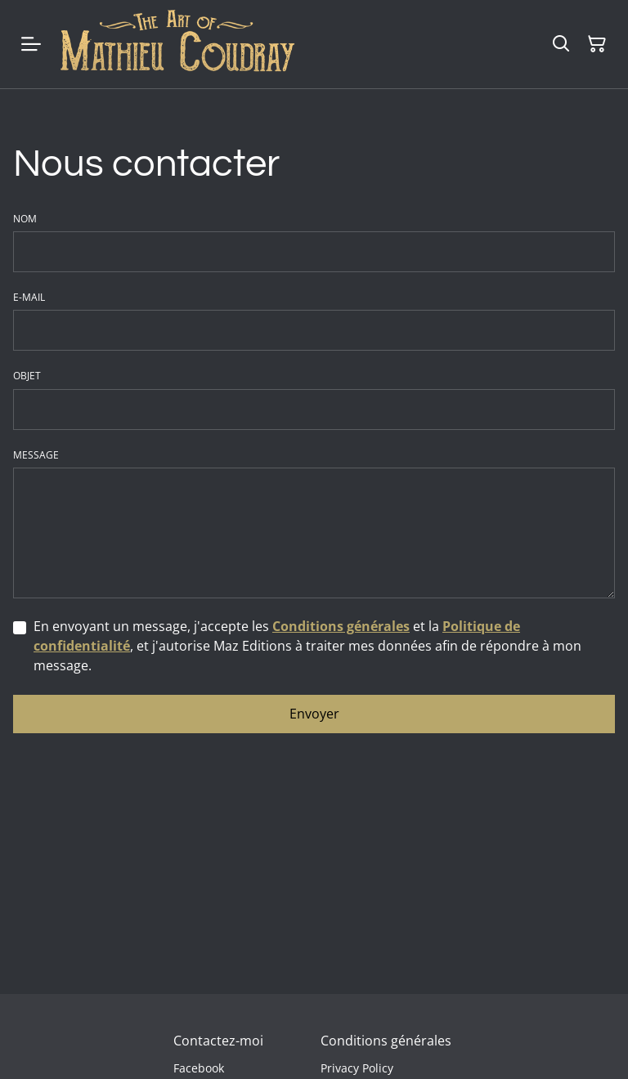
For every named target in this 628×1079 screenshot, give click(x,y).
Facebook (198, 1068)
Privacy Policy (357, 1068)
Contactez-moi (218, 1041)
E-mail (29, 297)
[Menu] (31, 44)
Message (36, 455)
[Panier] (597, 44)
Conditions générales (341, 626)
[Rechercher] (561, 44)
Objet (27, 376)
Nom (25, 219)
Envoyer (314, 714)
